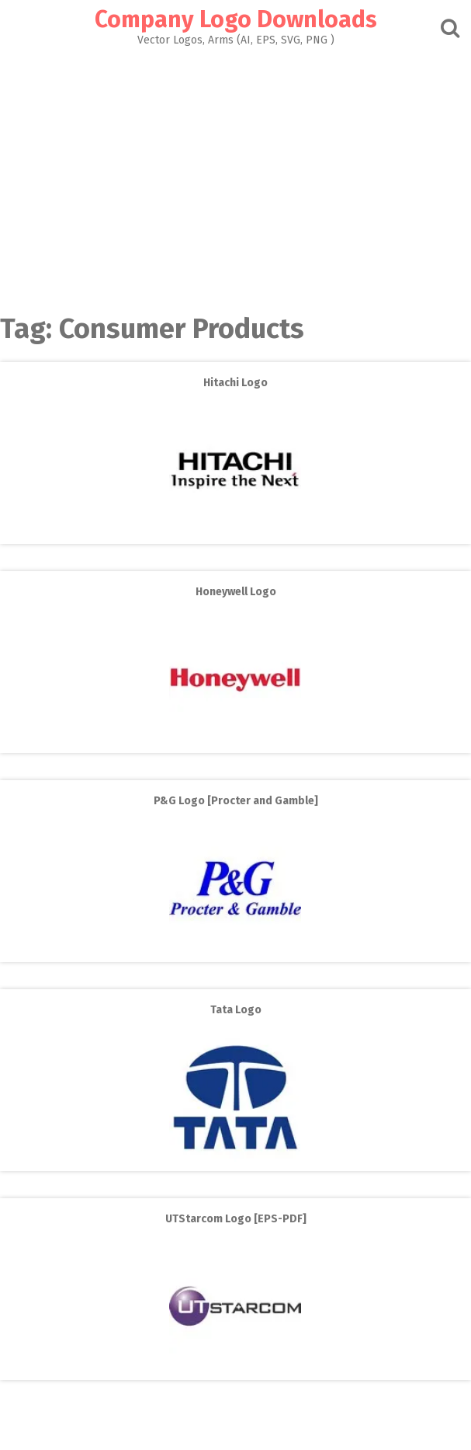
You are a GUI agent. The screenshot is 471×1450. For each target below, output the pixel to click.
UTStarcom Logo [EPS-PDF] (235, 1218)
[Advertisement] (235, 175)
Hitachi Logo (235, 382)
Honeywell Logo (236, 591)
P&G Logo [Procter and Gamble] (236, 800)
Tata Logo (235, 1009)
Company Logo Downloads (236, 19)
